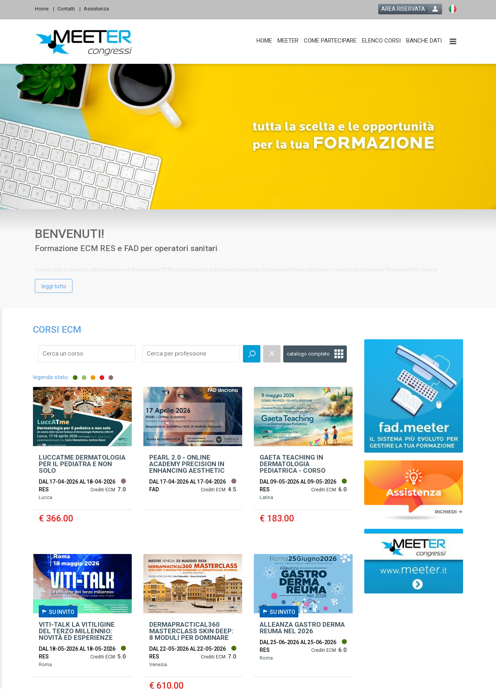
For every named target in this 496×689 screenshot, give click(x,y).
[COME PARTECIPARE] (330, 41)
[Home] (44, 8)
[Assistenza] (99, 8)
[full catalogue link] (315, 353)
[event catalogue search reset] (272, 353)
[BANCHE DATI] (424, 41)
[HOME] (264, 41)
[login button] (410, 9)
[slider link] (413, 490)
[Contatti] (69, 8)
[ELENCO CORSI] (381, 41)
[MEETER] (287, 41)
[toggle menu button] (453, 42)
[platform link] (84, 42)
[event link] (82, 464)
